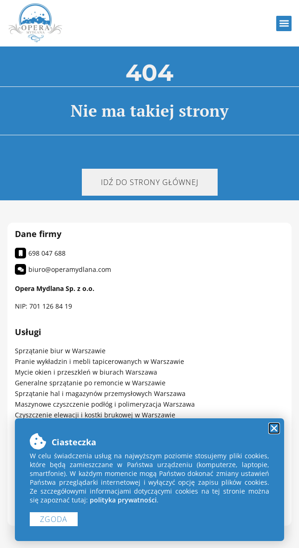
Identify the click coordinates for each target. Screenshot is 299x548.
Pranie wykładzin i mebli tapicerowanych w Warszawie (99, 361)
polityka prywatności (123, 499)
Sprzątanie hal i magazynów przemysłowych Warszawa (100, 393)
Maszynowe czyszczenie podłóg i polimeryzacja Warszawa (105, 404)
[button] (284, 23)
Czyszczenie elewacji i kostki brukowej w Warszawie (95, 414)
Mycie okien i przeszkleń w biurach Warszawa (86, 372)
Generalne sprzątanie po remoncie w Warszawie (90, 382)
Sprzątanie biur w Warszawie (60, 350)
